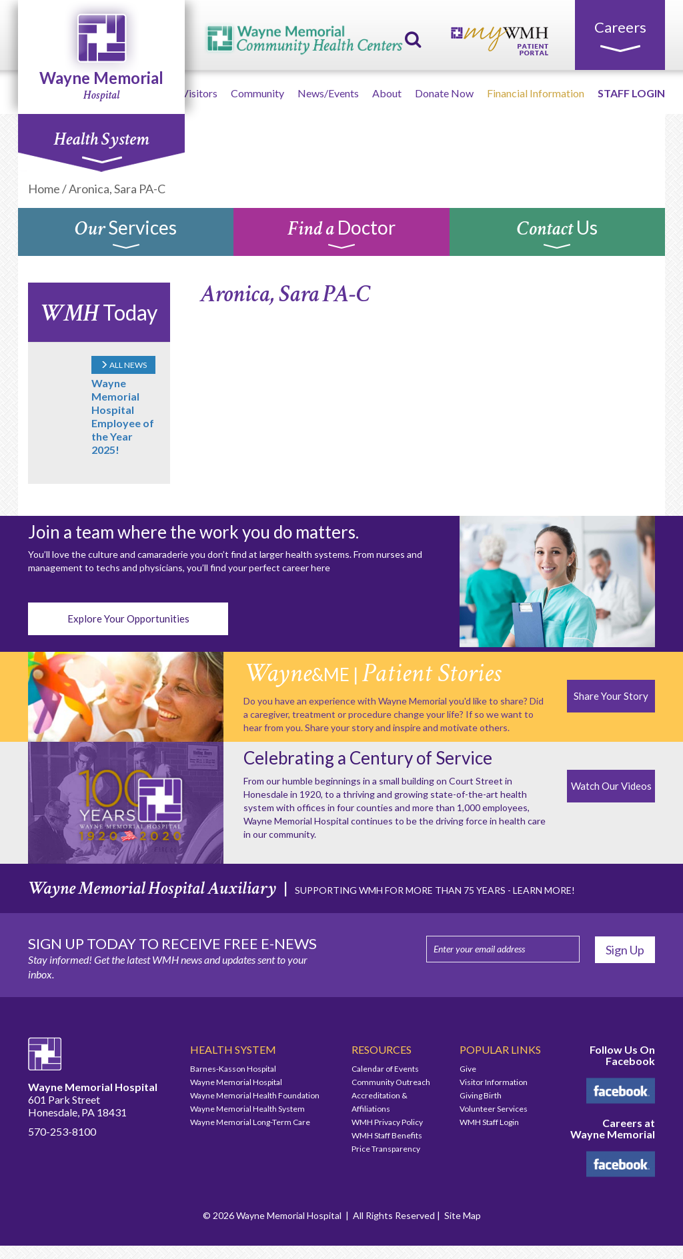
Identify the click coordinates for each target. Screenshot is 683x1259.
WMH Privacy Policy (387, 1122)
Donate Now (444, 93)
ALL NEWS (123, 365)
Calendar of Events (385, 1069)
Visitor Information (494, 1082)
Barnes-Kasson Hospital (233, 1069)
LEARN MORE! (544, 890)
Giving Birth (481, 1095)
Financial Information (535, 93)
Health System (101, 146)
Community (257, 93)
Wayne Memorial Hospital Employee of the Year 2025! (122, 416)
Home (44, 188)
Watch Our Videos (611, 786)
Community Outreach (391, 1082)
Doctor (341, 235)
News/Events (328, 93)
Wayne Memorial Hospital (236, 1082)
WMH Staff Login (489, 1122)
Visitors (199, 93)
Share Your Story (611, 696)
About (387, 93)
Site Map (462, 1215)
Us (557, 235)
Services (126, 235)
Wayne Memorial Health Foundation (254, 1095)
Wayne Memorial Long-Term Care (250, 1122)
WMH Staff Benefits (387, 1135)
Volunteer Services (494, 1109)
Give (468, 1069)
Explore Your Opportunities (128, 619)
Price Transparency (386, 1149)
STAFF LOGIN (631, 93)
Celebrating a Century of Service (367, 757)
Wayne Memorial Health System (247, 1109)
